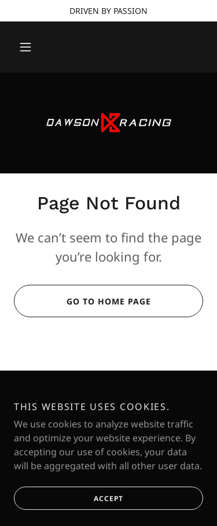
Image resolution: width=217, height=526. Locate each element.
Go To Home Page (82, 301)
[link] (109, 123)
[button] (25, 47)
